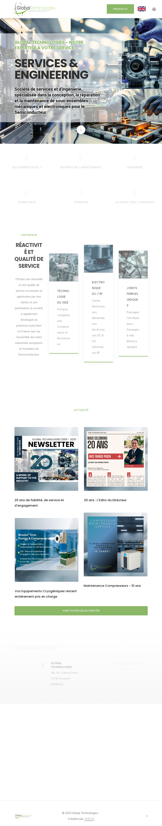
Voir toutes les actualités (81, 611)
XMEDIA (89, 819)
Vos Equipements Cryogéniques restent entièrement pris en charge (113, 589)
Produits (120, 9)
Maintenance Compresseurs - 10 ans (45, 586)
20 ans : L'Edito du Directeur (105, 500)
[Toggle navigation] (154, 9)
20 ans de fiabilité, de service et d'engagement (39, 503)
